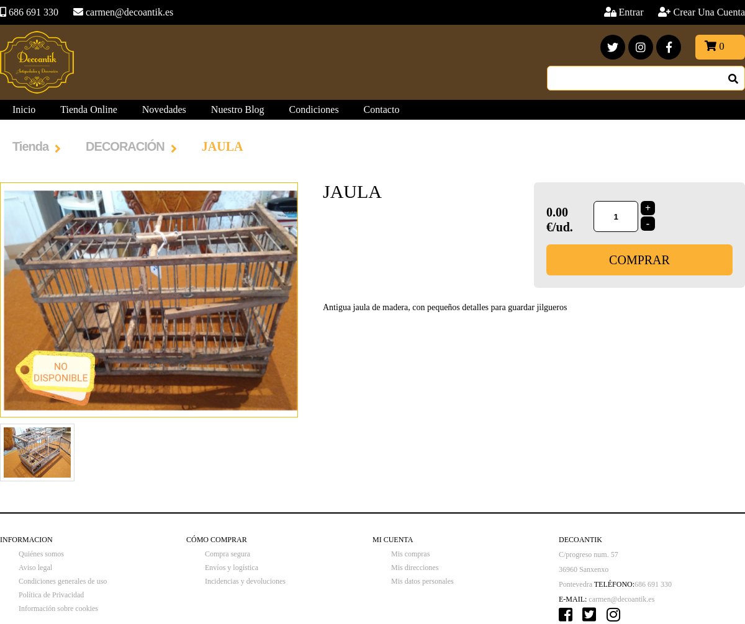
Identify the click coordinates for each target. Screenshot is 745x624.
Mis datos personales (422, 581)
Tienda (30, 146)
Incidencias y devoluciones (245, 581)
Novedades (164, 109)
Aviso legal (35, 567)
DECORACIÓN (125, 146)
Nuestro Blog (237, 109)
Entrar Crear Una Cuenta (682, 12)
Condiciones (314, 109)
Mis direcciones (414, 567)
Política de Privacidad (51, 595)
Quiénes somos (41, 554)
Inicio (23, 109)
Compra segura (227, 554)
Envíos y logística (231, 567)
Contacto (382, 109)
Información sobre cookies (58, 608)
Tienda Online (88, 109)
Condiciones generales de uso (63, 581)
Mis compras (410, 554)
